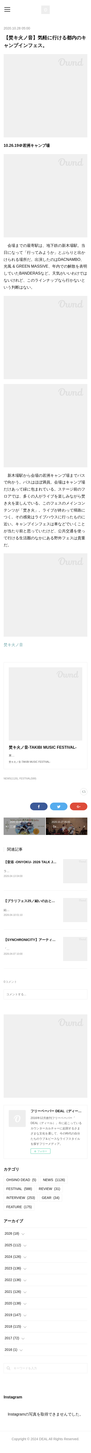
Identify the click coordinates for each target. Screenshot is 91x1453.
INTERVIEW (20, 1204)
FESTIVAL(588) (27, 783)
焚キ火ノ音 (13, 645)
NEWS (54, 1186)
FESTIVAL (19, 1195)
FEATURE (19, 1213)
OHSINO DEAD (21, 1186)
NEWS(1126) (11, 783)
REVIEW (49, 1195)
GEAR (50, 1204)
